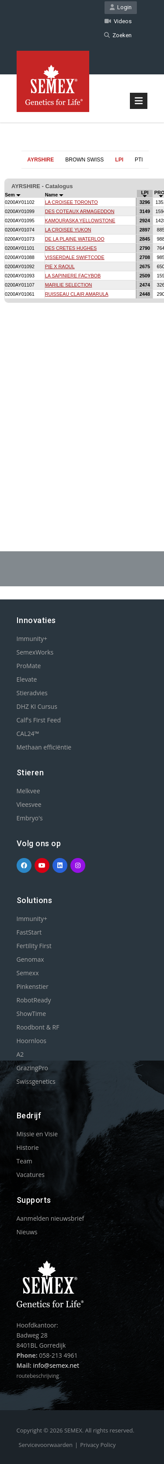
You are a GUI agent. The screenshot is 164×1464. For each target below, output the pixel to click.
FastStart (29, 932)
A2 (20, 1054)
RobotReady (34, 1000)
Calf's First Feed (39, 720)
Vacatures (31, 1174)
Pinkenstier (33, 986)
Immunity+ (32, 638)
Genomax (30, 959)
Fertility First (34, 946)
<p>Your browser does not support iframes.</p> (82, 339)
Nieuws (27, 1232)
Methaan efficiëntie (44, 747)
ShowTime (31, 1013)
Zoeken (118, 35)
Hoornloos (32, 1041)
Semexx (28, 973)
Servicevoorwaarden (46, 1445)
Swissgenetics (36, 1081)
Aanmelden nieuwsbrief (50, 1218)
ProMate (29, 666)
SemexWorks (35, 652)
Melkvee (28, 791)
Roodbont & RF (38, 1027)
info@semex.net (56, 1365)
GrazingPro (33, 1068)
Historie (28, 1147)
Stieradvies (32, 693)
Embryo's (30, 818)
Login (121, 7)
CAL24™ (28, 733)
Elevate (27, 679)
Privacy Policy (97, 1445)
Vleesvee (29, 804)
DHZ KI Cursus (37, 706)
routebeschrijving (38, 1376)
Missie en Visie (37, 1134)
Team (24, 1161)
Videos (118, 21)
